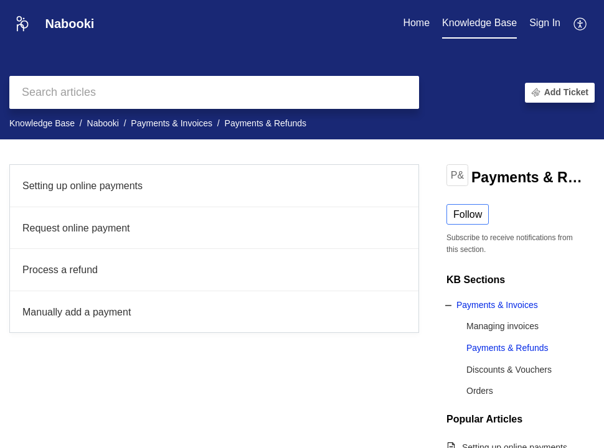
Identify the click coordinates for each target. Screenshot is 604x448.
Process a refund (60, 269)
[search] (214, 92)
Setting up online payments (82, 185)
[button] (581, 23)
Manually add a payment (76, 312)
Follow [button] (467, 214)
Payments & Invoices (171, 123)
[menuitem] (545, 24)
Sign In (544, 22)
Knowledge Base (42, 123)
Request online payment (76, 228)
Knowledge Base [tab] (479, 22)
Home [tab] (416, 22)
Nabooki (103, 123)
